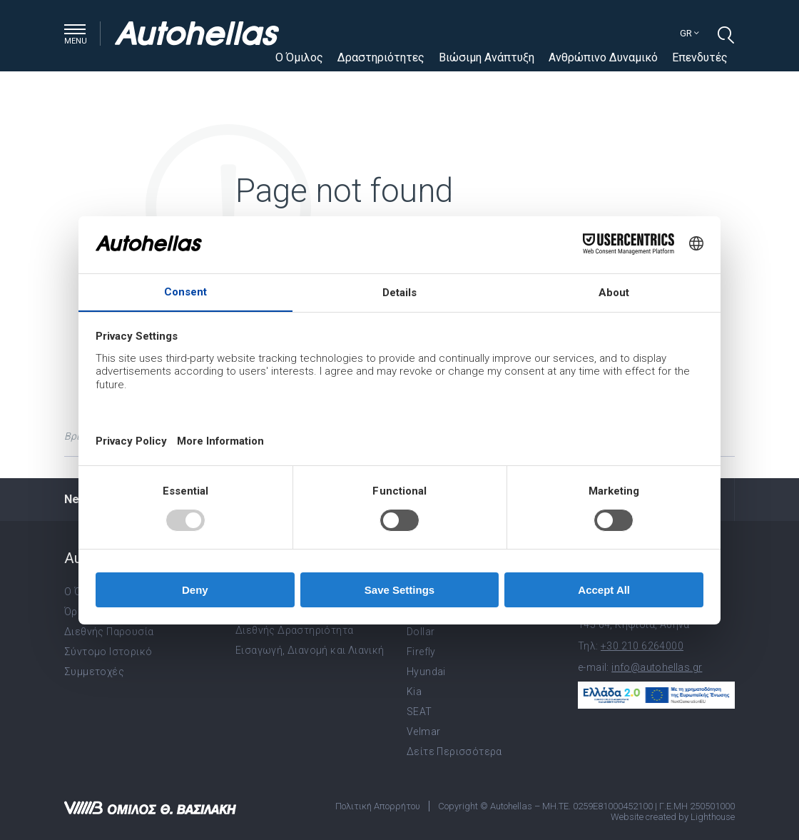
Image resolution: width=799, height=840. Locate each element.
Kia (414, 691)
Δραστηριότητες (380, 57)
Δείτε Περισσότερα (454, 751)
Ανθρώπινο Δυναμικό (603, 57)
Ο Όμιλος (299, 57)
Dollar (420, 631)
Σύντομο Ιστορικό (108, 651)
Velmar (423, 731)
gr (689, 33)
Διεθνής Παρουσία (108, 631)
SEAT (419, 711)
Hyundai (426, 671)
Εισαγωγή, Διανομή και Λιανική (310, 650)
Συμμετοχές (94, 671)
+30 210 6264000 (642, 646)
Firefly (421, 651)
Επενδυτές (700, 57)
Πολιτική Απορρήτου (377, 806)
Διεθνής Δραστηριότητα (294, 630)
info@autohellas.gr (656, 667)
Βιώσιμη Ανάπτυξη (486, 57)
